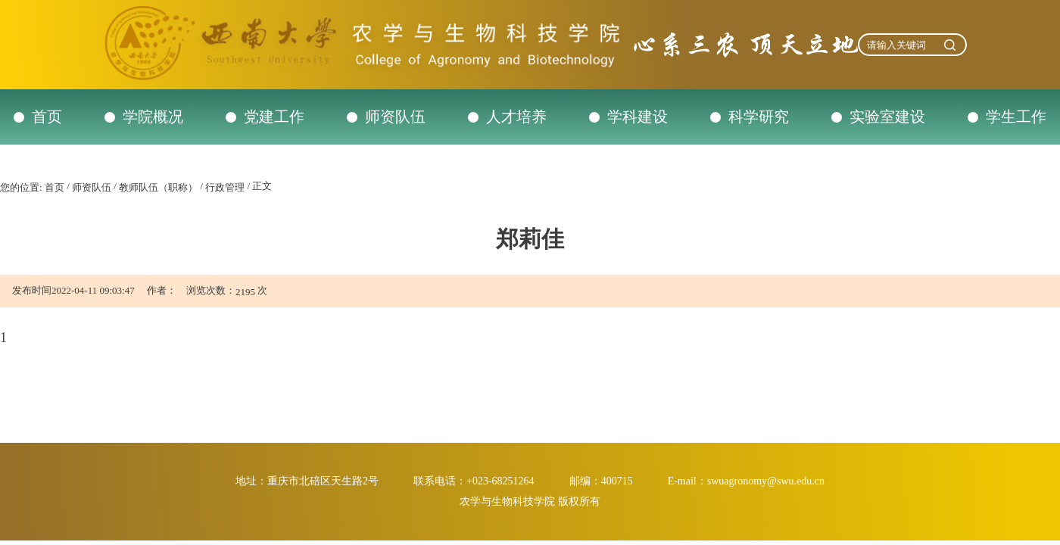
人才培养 (516, 116)
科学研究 (758, 116)
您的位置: (21, 187)
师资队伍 (395, 116)
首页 (47, 116)
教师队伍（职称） (158, 187)
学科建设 (637, 116)
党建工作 (274, 116)
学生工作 (1016, 116)
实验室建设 (887, 116)
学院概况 (153, 116)
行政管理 (225, 187)
